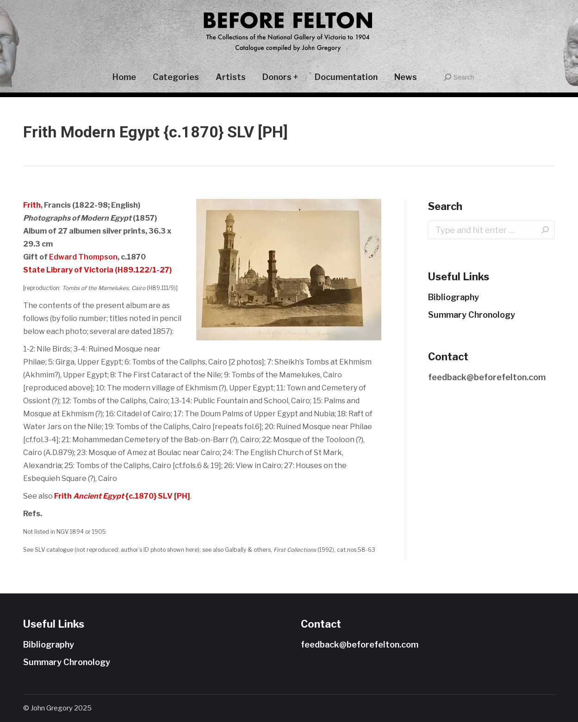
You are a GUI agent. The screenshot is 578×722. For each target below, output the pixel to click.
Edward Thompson (83, 257)
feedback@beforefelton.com (487, 377)
